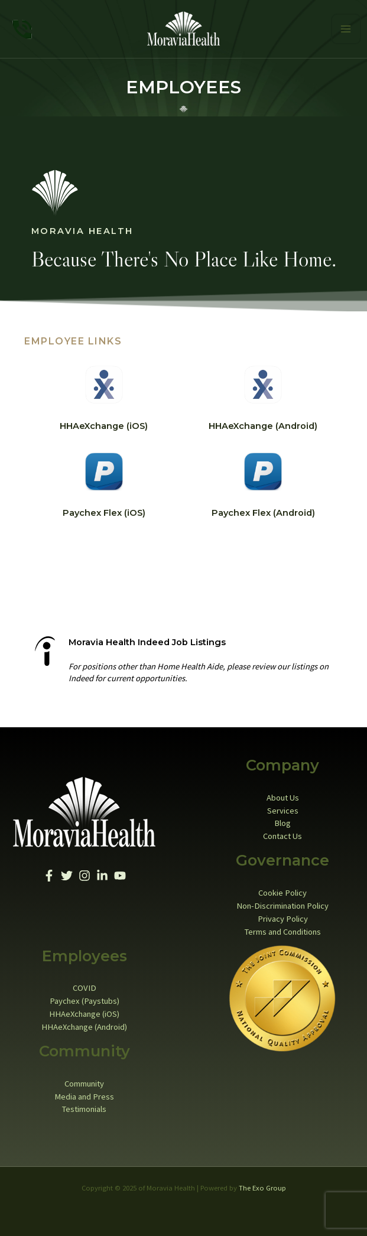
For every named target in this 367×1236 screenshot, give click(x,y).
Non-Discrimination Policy (282, 904)
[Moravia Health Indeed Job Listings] (45, 649)
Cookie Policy (282, 891)
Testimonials (84, 1107)
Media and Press (84, 1094)
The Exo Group (262, 1186)
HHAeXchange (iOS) (104, 424)
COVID (84, 986)
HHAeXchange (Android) (263, 424)
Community (84, 1081)
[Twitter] (67, 874)
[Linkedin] (102, 874)
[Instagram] (84, 874)
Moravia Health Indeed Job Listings (147, 640)
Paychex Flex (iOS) (104, 511)
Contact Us (282, 834)
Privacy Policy (283, 917)
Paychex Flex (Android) (263, 511)
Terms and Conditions (283, 929)
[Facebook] (49, 874)
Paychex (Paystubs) (84, 999)
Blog (282, 821)
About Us (283, 796)
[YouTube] (120, 874)
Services (282, 808)
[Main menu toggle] (346, 28)
